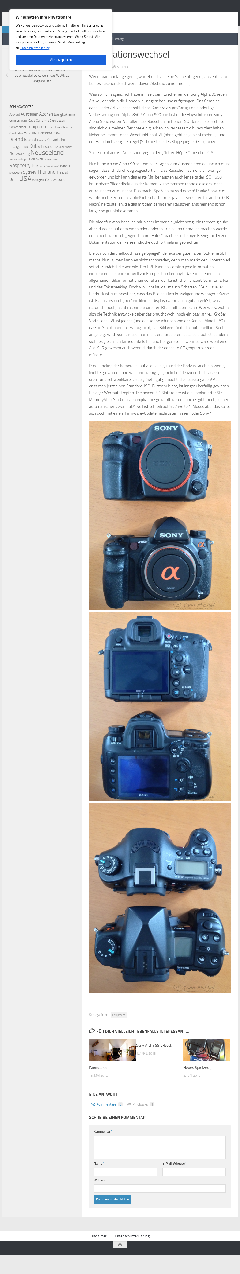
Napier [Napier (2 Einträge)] (68, 165)
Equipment (118, 1033)
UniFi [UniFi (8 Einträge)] (14, 198)
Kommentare (107, 1123)
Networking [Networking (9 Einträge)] (19, 172)
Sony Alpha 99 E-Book (155, 1063)
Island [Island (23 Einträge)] (16, 158)
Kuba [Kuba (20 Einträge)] (34, 164)
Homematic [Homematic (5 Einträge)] (46, 152)
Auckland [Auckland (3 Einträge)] (14, 133)
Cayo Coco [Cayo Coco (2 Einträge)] (22, 139)
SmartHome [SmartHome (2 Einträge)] (15, 191)
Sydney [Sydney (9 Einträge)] (29, 191)
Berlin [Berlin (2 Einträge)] (71, 133)
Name (99, 1182)
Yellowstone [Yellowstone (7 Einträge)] (55, 198)
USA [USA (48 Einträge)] (25, 197)
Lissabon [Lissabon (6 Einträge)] (48, 165)
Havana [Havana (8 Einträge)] (30, 151)
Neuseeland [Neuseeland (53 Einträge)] (47, 171)
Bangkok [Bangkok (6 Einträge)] (61, 133)
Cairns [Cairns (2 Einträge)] (12, 139)
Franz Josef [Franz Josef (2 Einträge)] (55, 146)
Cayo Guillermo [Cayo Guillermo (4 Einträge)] (38, 139)
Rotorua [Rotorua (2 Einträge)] (40, 185)
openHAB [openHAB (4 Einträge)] (28, 178)
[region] (60, 39)
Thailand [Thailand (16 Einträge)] (46, 191)
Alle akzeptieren (61, 60)
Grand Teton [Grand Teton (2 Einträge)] (16, 152)
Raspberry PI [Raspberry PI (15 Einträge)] (22, 184)
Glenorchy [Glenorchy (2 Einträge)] (66, 146)
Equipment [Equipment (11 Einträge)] (37, 145)
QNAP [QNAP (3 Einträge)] (39, 178)
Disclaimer (98, 1254)
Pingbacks (143, 1123)
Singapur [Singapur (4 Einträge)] (64, 185)
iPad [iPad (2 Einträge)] (58, 152)
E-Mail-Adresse (174, 1182)
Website (99, 1199)
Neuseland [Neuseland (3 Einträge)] (15, 178)
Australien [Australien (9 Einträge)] (29, 133)
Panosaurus (99, 1086)
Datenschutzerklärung (35, 48)
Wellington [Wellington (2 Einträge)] (38, 198)
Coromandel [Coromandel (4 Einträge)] (17, 146)
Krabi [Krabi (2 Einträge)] (25, 165)
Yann (100, 86)
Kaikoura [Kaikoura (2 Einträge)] (41, 158)
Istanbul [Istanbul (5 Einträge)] (30, 158)
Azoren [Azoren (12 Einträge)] (46, 133)
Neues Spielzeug (197, 1086)
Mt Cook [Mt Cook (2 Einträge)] (59, 165)
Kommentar (103, 1150)
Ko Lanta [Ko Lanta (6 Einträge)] (53, 158)
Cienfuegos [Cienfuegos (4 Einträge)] (57, 139)
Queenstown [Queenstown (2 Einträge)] (51, 178)
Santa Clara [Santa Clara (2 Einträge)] (52, 185)
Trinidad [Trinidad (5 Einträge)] (62, 191)
